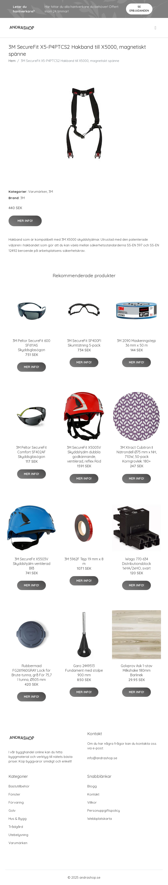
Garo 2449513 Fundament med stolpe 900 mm (84, 670)
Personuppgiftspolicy (103, 810)
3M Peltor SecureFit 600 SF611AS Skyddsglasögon (31, 345)
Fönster (14, 794)
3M (51, 191)
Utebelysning (18, 835)
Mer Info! (25, 221)
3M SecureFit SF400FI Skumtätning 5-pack (84, 342)
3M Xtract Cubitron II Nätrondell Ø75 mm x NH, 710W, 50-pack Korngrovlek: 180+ (137, 454)
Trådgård (16, 827)
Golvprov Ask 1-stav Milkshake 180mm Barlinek (136, 670)
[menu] (155, 28)
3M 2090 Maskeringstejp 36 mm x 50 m (136, 342)
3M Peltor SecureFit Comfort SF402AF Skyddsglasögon (31, 452)
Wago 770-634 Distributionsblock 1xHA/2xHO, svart (136, 563)
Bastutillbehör (19, 786)
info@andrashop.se (102, 758)
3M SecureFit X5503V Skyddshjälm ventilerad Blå (31, 563)
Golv (12, 810)
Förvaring (16, 802)
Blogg (92, 786)
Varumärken (37, 191)
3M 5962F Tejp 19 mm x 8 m (84, 561)
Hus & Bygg (17, 819)
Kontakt (93, 794)
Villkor (92, 802)
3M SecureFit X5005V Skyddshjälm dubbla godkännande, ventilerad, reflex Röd (84, 454)
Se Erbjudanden (139, 8)
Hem (12, 61)
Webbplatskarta (99, 819)
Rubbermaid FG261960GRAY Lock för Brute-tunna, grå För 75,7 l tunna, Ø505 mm (32, 673)
